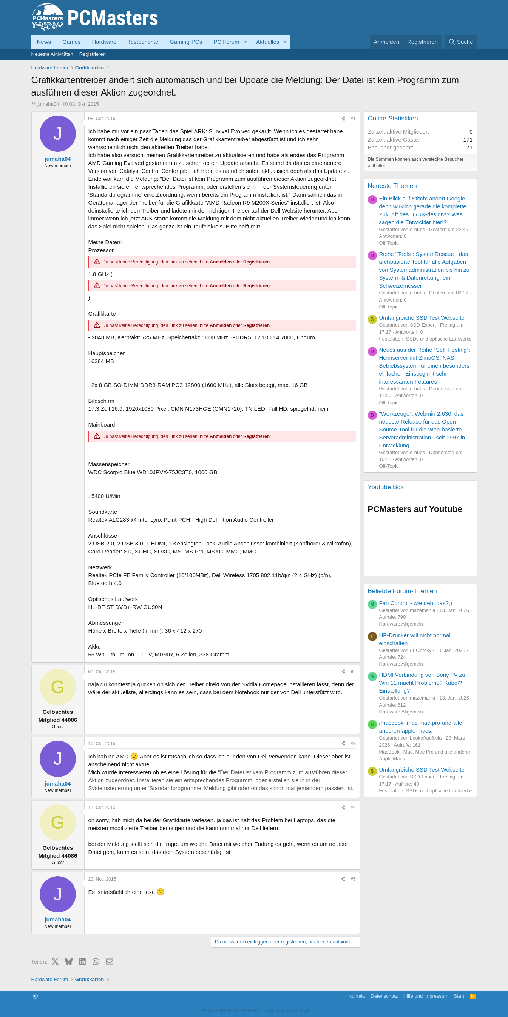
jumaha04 (48, 104)
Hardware (104, 42)
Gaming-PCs (186, 42)
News (44, 42)
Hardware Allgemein (401, 624)
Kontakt (356, 996)
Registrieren (92, 54)
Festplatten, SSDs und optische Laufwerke (425, 339)
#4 (353, 807)
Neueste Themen (392, 186)
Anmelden (221, 262)
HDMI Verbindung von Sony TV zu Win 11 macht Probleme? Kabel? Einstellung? (422, 683)
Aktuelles (267, 42)
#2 (353, 672)
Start (459, 996)
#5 (353, 879)
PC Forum (226, 42)
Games (71, 42)
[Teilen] (343, 118)
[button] (245, 42)
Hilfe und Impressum (425, 996)
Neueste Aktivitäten (52, 54)
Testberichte (143, 42)
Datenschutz (384, 996)
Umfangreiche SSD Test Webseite (422, 317)
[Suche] (461, 42)
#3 (353, 743)
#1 (353, 118)
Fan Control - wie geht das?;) (415, 603)
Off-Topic (389, 243)
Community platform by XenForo (254, 1010)
